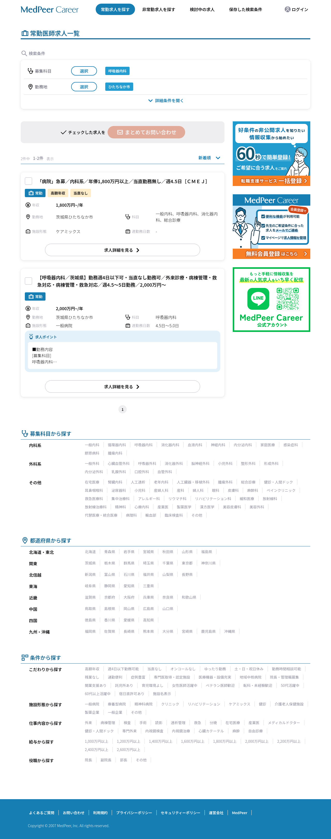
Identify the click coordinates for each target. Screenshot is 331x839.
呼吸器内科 (143, 444)
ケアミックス (239, 704)
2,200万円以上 (289, 741)
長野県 (187, 574)
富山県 (109, 574)
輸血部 (150, 515)
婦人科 (198, 490)
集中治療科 (120, 498)
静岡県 (109, 585)
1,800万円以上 (225, 741)
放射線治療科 (96, 506)
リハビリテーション (204, 704)
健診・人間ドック (278, 482)
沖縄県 (229, 631)
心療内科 (141, 506)
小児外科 (225, 463)
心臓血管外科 (119, 463)
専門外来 (129, 730)
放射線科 (270, 498)
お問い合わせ (74, 812)
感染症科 (290, 444)
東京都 (187, 563)
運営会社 (216, 812)
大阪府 (129, 597)
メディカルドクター (284, 722)
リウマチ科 (177, 498)
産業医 (162, 506)
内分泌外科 (94, 471)
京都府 (109, 597)
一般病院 (92, 704)
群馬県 (129, 563)
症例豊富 (138, 677)
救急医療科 (94, 498)
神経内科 (218, 444)
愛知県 (129, 585)
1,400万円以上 (160, 741)
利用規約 (100, 812)
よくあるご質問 (41, 812)
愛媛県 (129, 619)
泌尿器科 (118, 490)
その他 (196, 515)
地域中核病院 (250, 677)
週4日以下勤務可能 (123, 668)
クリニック (170, 704)
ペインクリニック (281, 490)
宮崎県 (187, 631)
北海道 (90, 551)
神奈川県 (208, 563)
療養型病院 (117, 704)
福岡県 (90, 631)
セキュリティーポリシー (180, 812)
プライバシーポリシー (134, 812)
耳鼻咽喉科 (94, 490)
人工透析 (138, 482)
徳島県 (90, 619)
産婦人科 (161, 490)
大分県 (167, 631)
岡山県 (129, 608)
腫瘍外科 (225, 482)
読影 (158, 722)
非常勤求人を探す (158, 9)
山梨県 (167, 574)
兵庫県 (148, 597)
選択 (84, 71)
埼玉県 (148, 563)
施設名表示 (162, 693)
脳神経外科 (200, 463)
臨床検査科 (174, 515)
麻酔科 (252, 490)
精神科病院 (143, 704)
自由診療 (255, 730)
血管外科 (164, 471)
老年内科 (161, 482)
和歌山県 (189, 597)
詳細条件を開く (165, 100)
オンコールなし (183, 668)
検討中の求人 (202, 9)
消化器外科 (174, 463)
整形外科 (248, 463)
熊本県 (148, 631)
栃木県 (109, 563)
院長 (88, 759)
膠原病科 (92, 453)
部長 (123, 759)
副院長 (106, 759)
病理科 (131, 515)
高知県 (148, 619)
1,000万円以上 (96, 741)
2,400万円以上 (96, 749)
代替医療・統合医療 (101, 515)
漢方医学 (207, 506)
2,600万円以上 (128, 749)
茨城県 (90, 563)
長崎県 (129, 631)
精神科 (120, 506)
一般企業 (115, 712)
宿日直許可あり (132, 693)
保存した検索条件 (245, 9)
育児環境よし (152, 685)
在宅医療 (92, 482)
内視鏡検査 (154, 730)
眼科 (215, 490)
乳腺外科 (118, 471)
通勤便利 (115, 677)
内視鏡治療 (181, 730)
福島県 (206, 551)
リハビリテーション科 (213, 498)
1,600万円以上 (193, 741)
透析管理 (178, 722)
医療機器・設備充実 (215, 677)
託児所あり (124, 685)
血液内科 (195, 444)
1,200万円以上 (128, 741)
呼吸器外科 (147, 463)
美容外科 (257, 506)
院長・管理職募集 (284, 677)
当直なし (154, 668)
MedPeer (239, 812)
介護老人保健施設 (289, 704)
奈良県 (167, 597)
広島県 (148, 608)
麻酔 (236, 730)
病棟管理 (108, 722)
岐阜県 (90, 585)
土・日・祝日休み (249, 668)
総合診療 (248, 482)
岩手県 (129, 551)
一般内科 (92, 444)
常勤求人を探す (115, 9)
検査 (127, 722)
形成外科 (271, 463)
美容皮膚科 (232, 506)
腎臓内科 (115, 482)
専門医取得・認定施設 (172, 677)
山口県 (167, 608)
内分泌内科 (243, 444)
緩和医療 (247, 498)
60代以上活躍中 (98, 693)
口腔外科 (141, 471)
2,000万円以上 (257, 741)
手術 (143, 722)
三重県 (148, 585)
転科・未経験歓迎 (257, 685)
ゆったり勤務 (215, 668)
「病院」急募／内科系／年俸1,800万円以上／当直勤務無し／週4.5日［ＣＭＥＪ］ (123, 181)
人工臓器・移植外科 (193, 482)
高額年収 (92, 668)
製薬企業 (92, 712)
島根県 (109, 608)
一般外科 (92, 463)
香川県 (109, 619)
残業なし (92, 677)
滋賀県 (90, 597)
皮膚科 (233, 490)
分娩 (213, 722)
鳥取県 (90, 608)
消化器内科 (170, 444)
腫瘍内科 (115, 453)
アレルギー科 (149, 498)
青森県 (109, 551)
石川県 (129, 574)
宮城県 (148, 551)
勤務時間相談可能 (286, 668)
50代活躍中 (290, 685)
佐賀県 (109, 631)
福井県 (148, 574)
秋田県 (167, 551)
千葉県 (167, 563)
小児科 (139, 490)
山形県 (187, 551)
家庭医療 (267, 444)
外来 (88, 722)
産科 (180, 490)
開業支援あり (96, 685)
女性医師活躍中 (184, 685)
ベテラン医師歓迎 (220, 685)
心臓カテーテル (211, 730)
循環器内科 (117, 444)
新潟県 (90, 574)
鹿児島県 (208, 631)
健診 (262, 704)
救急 (197, 722)
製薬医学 (184, 506)
